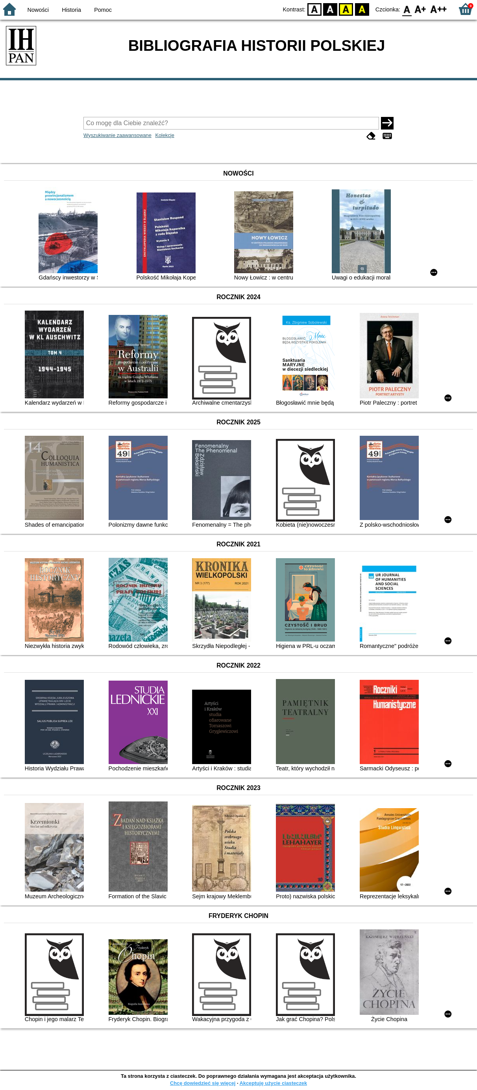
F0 (406, 9)
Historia (71, 10)
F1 (420, 9)
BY (362, 9)
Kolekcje (164, 135)
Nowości (38, 10)
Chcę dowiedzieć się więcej (202, 1083)
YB (346, 9)
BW (330, 9)
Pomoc (103, 10)
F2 (438, 9)
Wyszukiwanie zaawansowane (117, 135)
